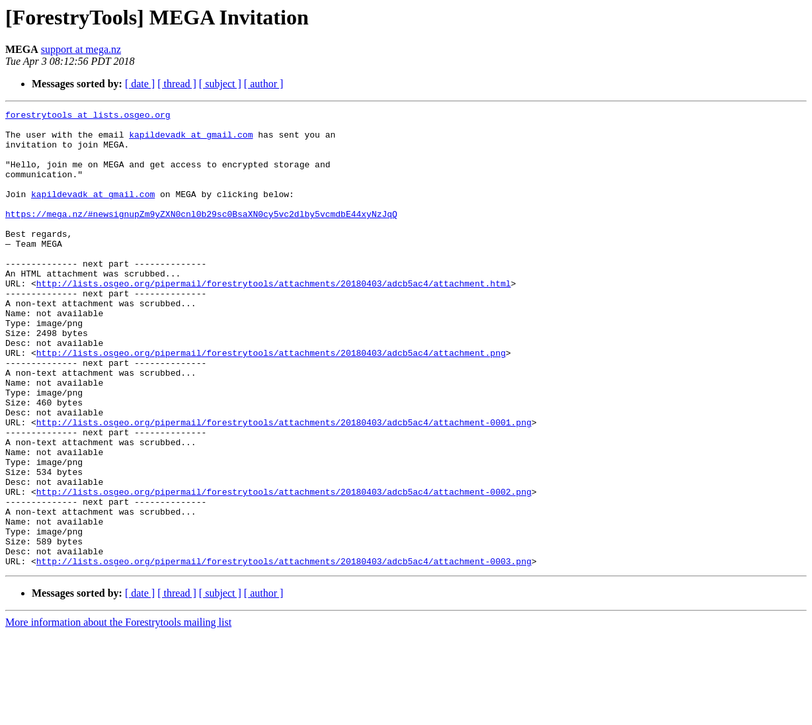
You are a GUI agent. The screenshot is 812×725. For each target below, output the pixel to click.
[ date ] (140, 83)
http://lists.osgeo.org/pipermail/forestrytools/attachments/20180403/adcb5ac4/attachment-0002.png (284, 569)
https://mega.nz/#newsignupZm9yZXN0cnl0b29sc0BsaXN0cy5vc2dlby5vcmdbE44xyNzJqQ (201, 235)
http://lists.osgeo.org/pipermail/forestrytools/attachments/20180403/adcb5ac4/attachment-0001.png (284, 485)
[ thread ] (176, 83)
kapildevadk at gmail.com (191, 140)
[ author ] (264, 83)
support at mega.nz (81, 49)
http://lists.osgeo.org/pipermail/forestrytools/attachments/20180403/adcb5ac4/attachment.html (273, 319)
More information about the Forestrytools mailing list (118, 713)
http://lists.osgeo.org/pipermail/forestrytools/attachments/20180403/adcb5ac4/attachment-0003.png (284, 652)
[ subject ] (220, 83)
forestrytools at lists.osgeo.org (88, 116)
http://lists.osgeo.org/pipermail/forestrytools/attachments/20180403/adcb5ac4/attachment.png (271, 402)
